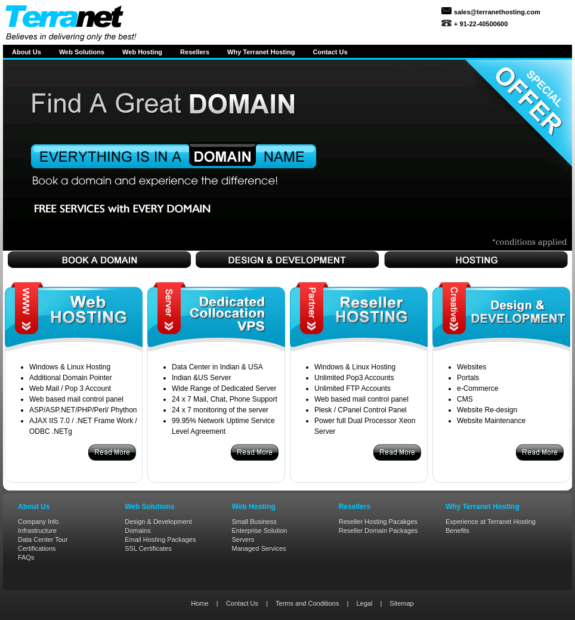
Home (199, 603)
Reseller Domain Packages (378, 530)
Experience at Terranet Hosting (491, 521)
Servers (242, 539)
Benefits (457, 530)
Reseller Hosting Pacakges (378, 521)
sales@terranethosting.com (496, 12)
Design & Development (158, 521)
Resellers (194, 51)
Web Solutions (81, 51)
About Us (26, 51)
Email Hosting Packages (160, 539)
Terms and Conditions (307, 603)
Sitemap (401, 603)
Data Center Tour (43, 539)
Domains (137, 530)
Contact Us (242, 603)
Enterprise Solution (259, 530)
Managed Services (258, 548)
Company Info (38, 521)
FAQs (26, 557)
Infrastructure (37, 530)
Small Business (253, 521)
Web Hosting (142, 51)
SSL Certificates (148, 548)
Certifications (37, 548)
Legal (364, 603)
